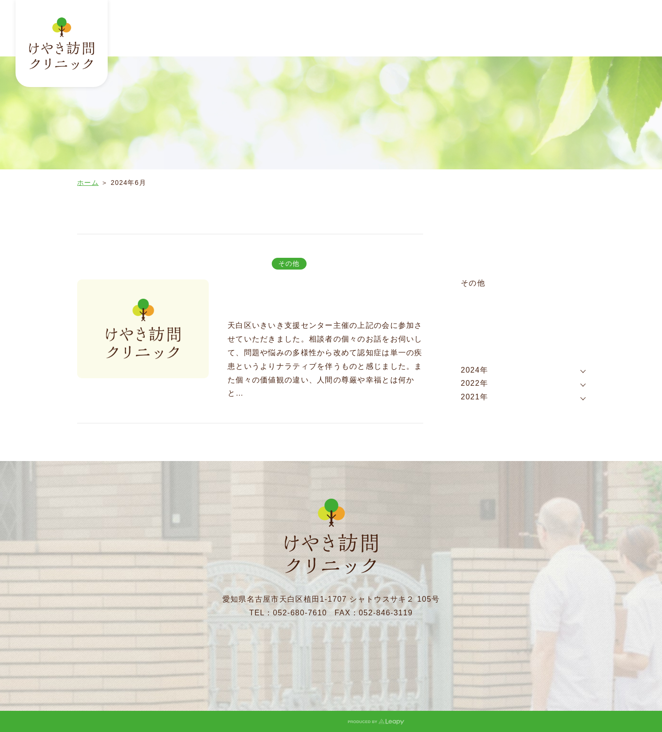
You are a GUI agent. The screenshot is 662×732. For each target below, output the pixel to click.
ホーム (88, 182)
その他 (289, 263)
